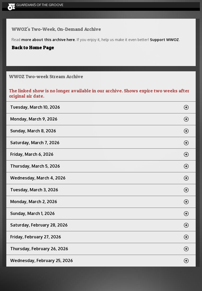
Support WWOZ (164, 39)
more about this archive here (48, 39)
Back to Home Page (33, 47)
